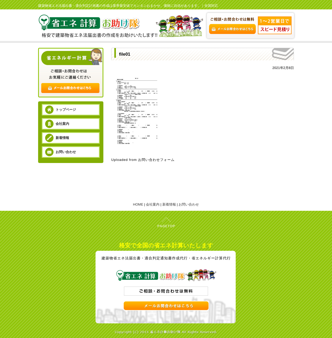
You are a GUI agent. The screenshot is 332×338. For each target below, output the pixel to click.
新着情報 (62, 138)
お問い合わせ (66, 152)
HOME (138, 204)
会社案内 (62, 124)
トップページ (66, 110)
